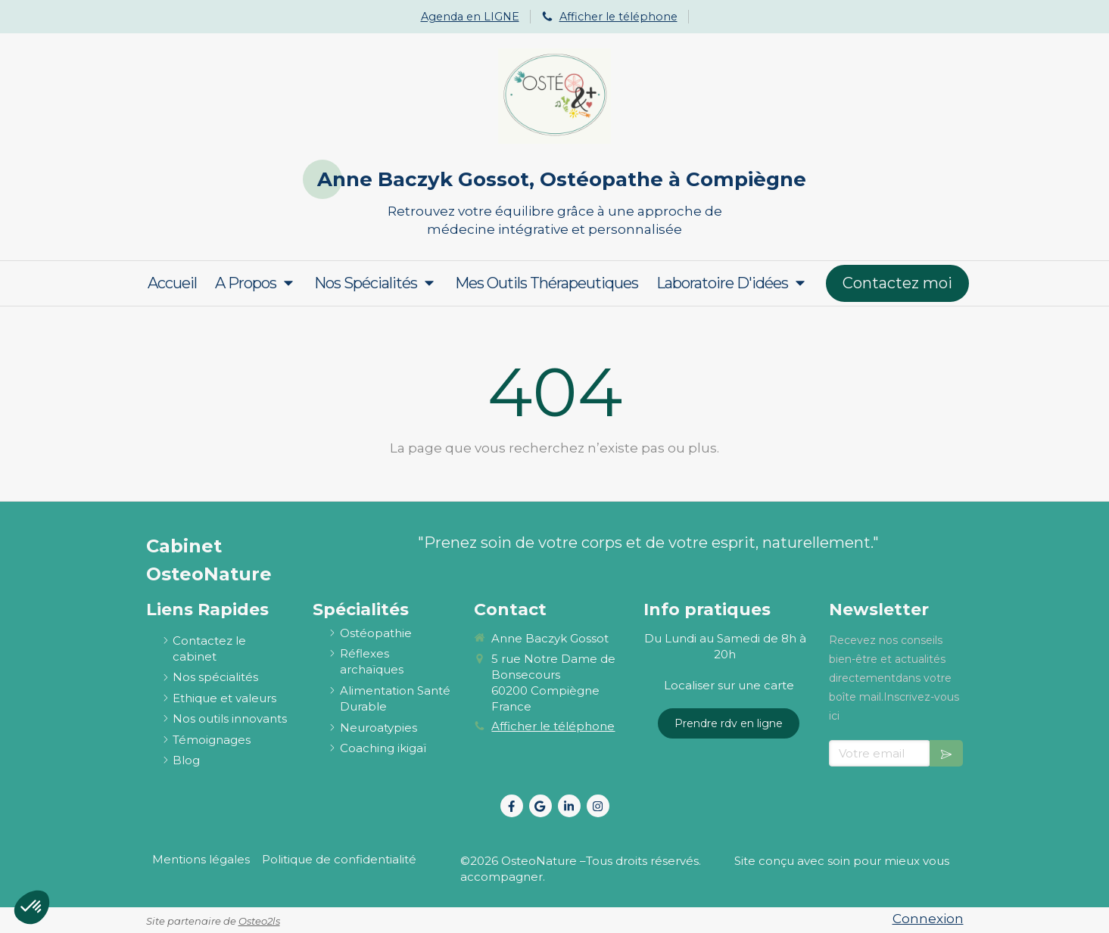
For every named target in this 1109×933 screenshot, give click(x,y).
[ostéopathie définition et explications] (376, 633)
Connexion (928, 918)
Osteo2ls (259, 921)
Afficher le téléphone (618, 16)
